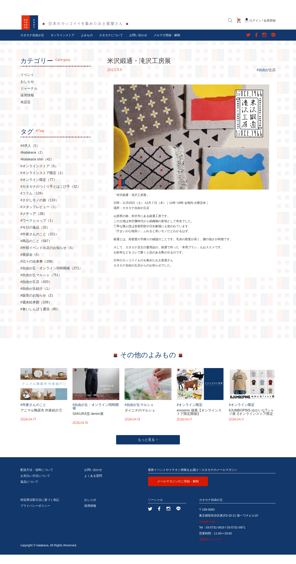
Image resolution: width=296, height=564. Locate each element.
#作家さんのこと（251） (39, 243)
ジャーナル (28, 98)
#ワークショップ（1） (37, 230)
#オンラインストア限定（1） (42, 182)
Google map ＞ (209, 531)
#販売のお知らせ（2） (37, 305)
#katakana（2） (32, 162)
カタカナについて (111, 44)
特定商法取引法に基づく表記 (39, 509)
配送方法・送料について (36, 479)
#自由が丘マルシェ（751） (41, 284)
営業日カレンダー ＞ (213, 548)
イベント (27, 84)
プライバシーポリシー (35, 515)
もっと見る (148, 449)
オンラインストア (62, 44)
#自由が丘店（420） (36, 291)
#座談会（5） (30, 264)
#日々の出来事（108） (37, 271)
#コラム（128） (32, 202)
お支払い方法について (35, 485)
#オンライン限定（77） (38, 189)
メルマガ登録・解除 (167, 44)
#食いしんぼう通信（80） (40, 318)
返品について (29, 491)
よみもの (87, 44)
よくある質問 (93, 485)
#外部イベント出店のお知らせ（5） (47, 257)
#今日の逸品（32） (35, 236)
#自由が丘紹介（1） (35, 298)
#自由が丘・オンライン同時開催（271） (51, 277)
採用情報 (27, 104)
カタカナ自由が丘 (32, 44)
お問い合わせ (138, 44)
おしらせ (27, 91)
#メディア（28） (33, 223)
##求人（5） (30, 155)
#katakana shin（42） (37, 168)
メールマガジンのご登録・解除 (178, 490)
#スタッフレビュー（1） (39, 216)
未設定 (25, 111)
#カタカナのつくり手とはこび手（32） (50, 196)
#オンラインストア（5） (39, 175)
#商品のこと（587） (36, 250)
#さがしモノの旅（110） (39, 209)
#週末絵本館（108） (36, 311)
